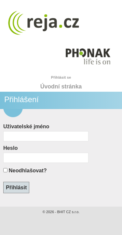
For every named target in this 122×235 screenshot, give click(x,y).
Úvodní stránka (61, 86)
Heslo (10, 148)
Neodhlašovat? (28, 170)
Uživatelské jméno (26, 126)
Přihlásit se (61, 77)
